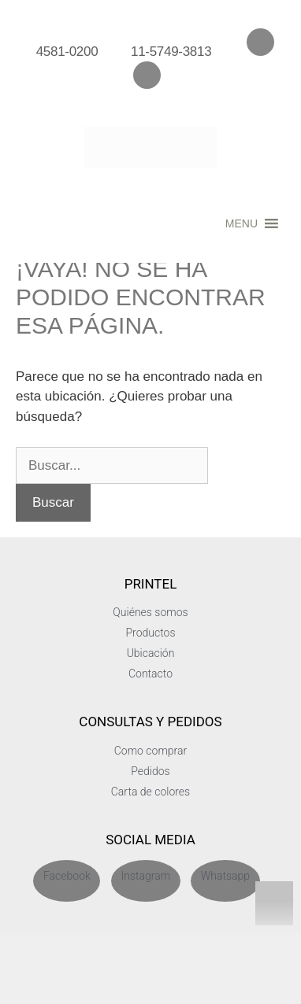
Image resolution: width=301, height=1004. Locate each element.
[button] (241, 223)
